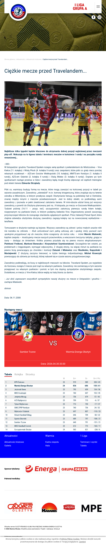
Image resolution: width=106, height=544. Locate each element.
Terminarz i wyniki (88, 442)
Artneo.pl (57, 529)
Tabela (83, 445)
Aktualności (20, 59)
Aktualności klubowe (33, 59)
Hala (47, 445)
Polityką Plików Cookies (70, 539)
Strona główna (9, 59)
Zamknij (82, 542)
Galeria (7, 445)
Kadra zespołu (52, 442)
